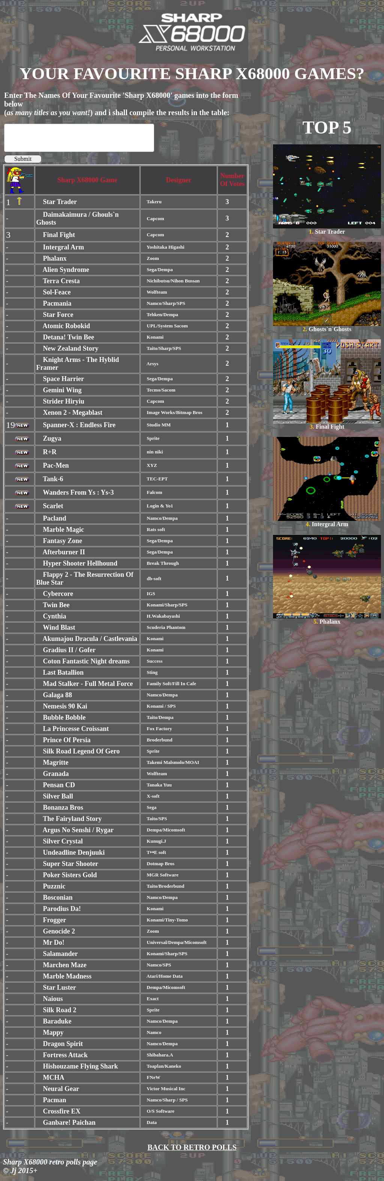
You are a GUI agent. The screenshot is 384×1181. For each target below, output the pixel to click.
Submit (23, 159)
